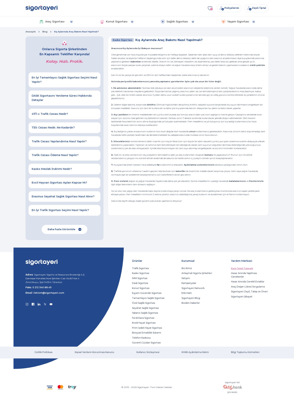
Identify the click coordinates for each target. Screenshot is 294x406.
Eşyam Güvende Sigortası (146, 293)
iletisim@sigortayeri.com (48, 292)
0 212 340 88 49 (41, 287)
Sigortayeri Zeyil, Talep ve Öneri (249, 291)
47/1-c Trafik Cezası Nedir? (50, 114)
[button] (56, 21)
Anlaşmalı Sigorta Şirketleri (197, 273)
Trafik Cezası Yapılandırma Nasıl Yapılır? (59, 141)
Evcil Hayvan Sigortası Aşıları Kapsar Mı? (59, 182)
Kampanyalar (189, 283)
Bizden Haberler (191, 303)
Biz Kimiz (187, 268)
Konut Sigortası (140, 288)
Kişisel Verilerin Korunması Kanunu (94, 352)
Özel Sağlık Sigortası (143, 303)
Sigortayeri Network (193, 288)
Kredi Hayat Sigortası (144, 322)
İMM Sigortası (139, 278)
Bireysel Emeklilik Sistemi (146, 332)
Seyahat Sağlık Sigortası (145, 308)
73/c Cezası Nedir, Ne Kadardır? (53, 127)
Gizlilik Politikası (43, 352)
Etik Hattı (187, 293)
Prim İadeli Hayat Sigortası (147, 327)
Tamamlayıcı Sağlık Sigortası (148, 298)
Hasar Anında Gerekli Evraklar (247, 281)
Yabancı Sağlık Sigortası (145, 312)
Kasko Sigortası (140, 273)
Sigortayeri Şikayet (241, 296)
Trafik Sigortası (140, 268)
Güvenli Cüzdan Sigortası (146, 342)
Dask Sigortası (140, 283)
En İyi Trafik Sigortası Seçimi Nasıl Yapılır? (60, 210)
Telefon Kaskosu (141, 337)
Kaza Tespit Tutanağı (242, 268)
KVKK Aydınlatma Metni (195, 352)
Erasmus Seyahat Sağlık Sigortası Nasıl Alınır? (63, 196)
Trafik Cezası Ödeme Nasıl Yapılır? (55, 155)
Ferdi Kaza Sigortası (143, 317)
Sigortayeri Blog (191, 298)
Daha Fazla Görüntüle (64, 229)
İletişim (186, 278)
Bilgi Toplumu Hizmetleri (245, 352)
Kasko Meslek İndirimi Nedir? (52, 169)
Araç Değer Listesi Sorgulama (248, 286)
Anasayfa (31, 31)
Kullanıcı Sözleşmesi (147, 352)
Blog (44, 31)
